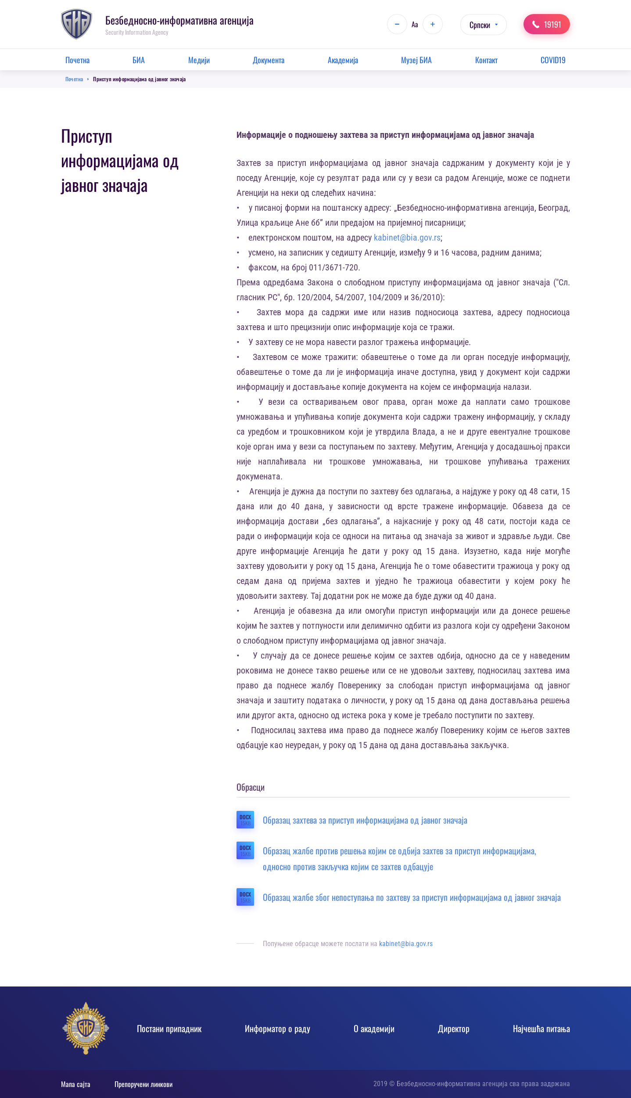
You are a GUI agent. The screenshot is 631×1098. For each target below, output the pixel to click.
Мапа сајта (75, 1084)
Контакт (486, 59)
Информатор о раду (277, 1028)
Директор (454, 1028)
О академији (374, 1028)
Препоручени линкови (143, 1084)
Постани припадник (169, 1028)
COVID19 (553, 59)
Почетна (77, 59)
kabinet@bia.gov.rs (407, 237)
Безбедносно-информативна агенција (179, 20)
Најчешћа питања (541, 1028)
